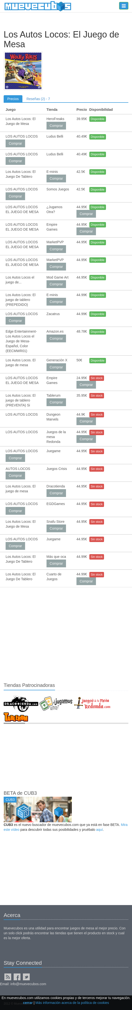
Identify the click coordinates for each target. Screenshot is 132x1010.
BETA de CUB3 (20, 793)
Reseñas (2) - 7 (38, 99)
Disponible (97, 119)
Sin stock (97, 378)
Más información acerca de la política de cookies (72, 1003)
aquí (99, 830)
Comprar (56, 126)
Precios (13, 99)
